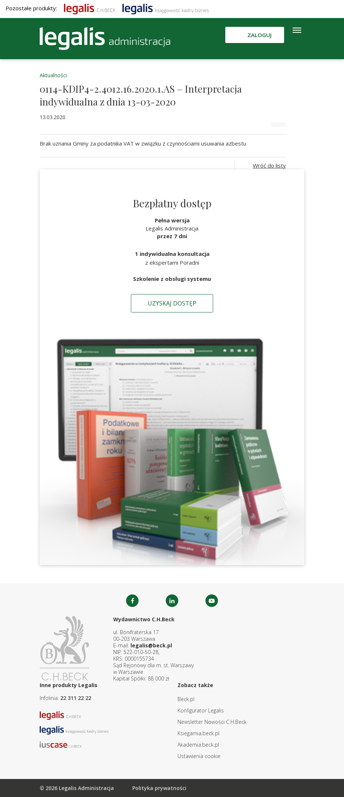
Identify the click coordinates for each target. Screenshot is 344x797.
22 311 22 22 (75, 697)
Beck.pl (186, 699)
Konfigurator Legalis (201, 710)
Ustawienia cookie (199, 756)
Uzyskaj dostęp (172, 303)
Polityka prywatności (159, 788)
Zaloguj (259, 35)
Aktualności (53, 75)
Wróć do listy (269, 165)
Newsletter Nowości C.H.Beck (212, 721)
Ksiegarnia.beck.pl (198, 733)
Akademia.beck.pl (198, 744)
